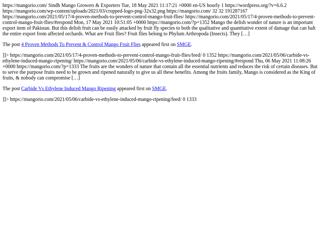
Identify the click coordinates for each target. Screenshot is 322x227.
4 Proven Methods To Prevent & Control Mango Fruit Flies (81, 44)
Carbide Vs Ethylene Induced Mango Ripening (68, 88)
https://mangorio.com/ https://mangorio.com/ (161, 52)
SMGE (184, 44)
